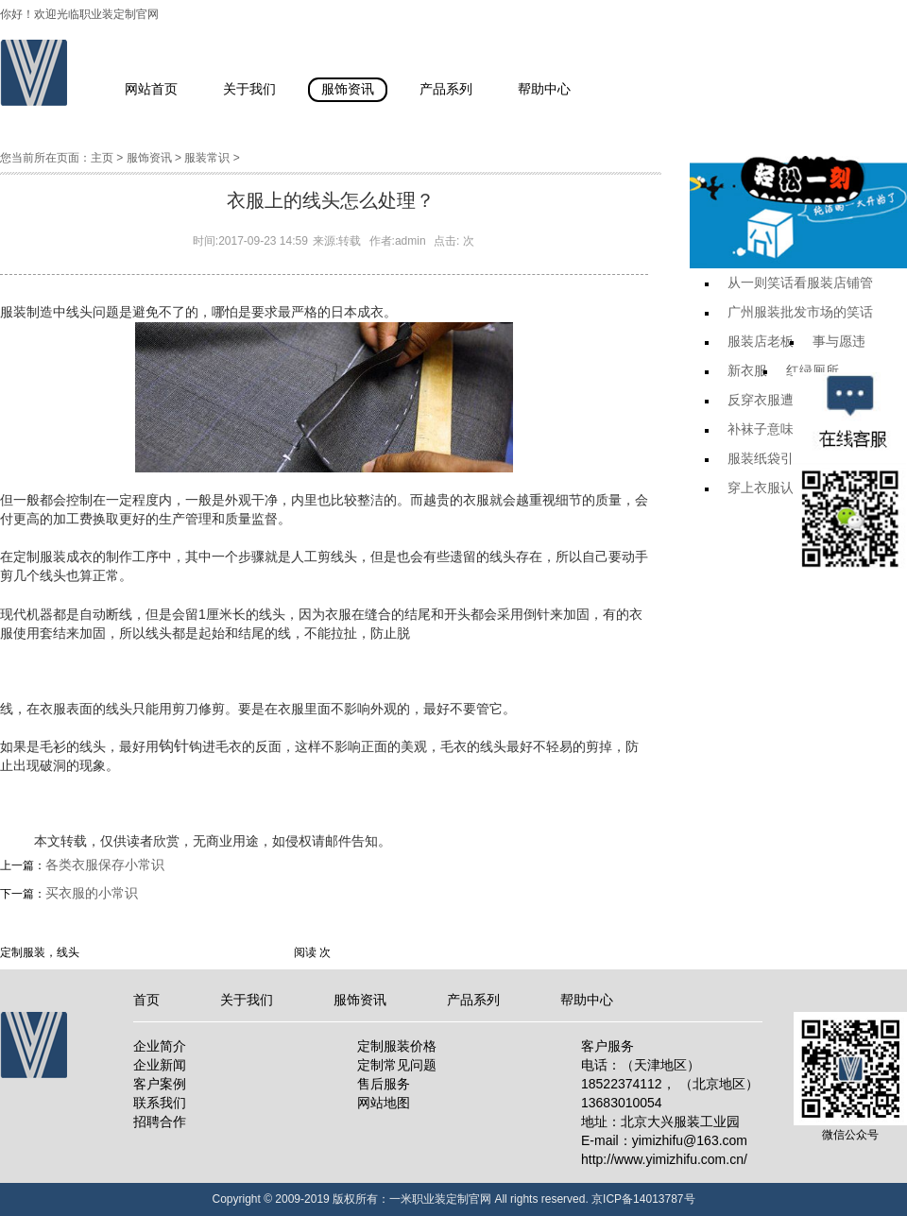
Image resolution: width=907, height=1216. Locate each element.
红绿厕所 (812, 370)
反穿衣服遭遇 (767, 399)
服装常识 (207, 157)
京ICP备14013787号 (642, 1199)
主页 (102, 157)
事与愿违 (839, 341)
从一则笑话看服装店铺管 (800, 282)
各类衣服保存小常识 (104, 864)
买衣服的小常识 (91, 892)
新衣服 (747, 370)
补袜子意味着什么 (780, 429)
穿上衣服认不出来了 (787, 487)
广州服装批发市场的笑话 (800, 311)
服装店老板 (760, 341)
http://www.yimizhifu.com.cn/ (664, 1159)
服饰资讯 (149, 157)
